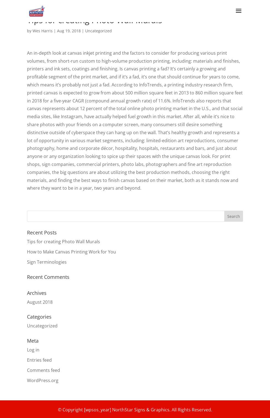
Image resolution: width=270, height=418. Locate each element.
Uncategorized (98, 30)
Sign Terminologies (47, 262)
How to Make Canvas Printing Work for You (71, 252)
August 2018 (40, 302)
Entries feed (39, 360)
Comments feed (43, 370)
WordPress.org (42, 380)
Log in (33, 350)
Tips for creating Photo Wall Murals (63, 242)
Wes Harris (43, 30)
